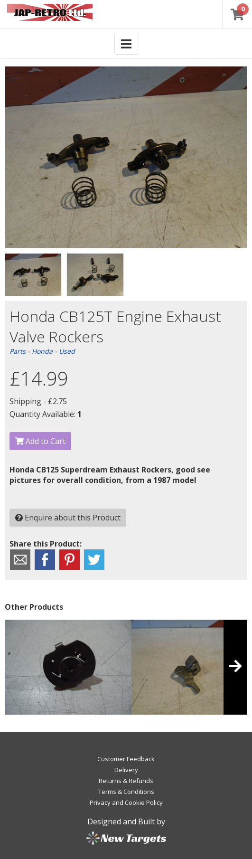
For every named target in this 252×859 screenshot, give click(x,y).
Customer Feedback (126, 759)
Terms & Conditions (126, 791)
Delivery (126, 769)
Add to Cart (40, 441)
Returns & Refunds (126, 780)
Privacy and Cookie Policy (126, 802)
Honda (42, 351)
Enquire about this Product (68, 517)
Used (67, 351)
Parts (17, 351)
